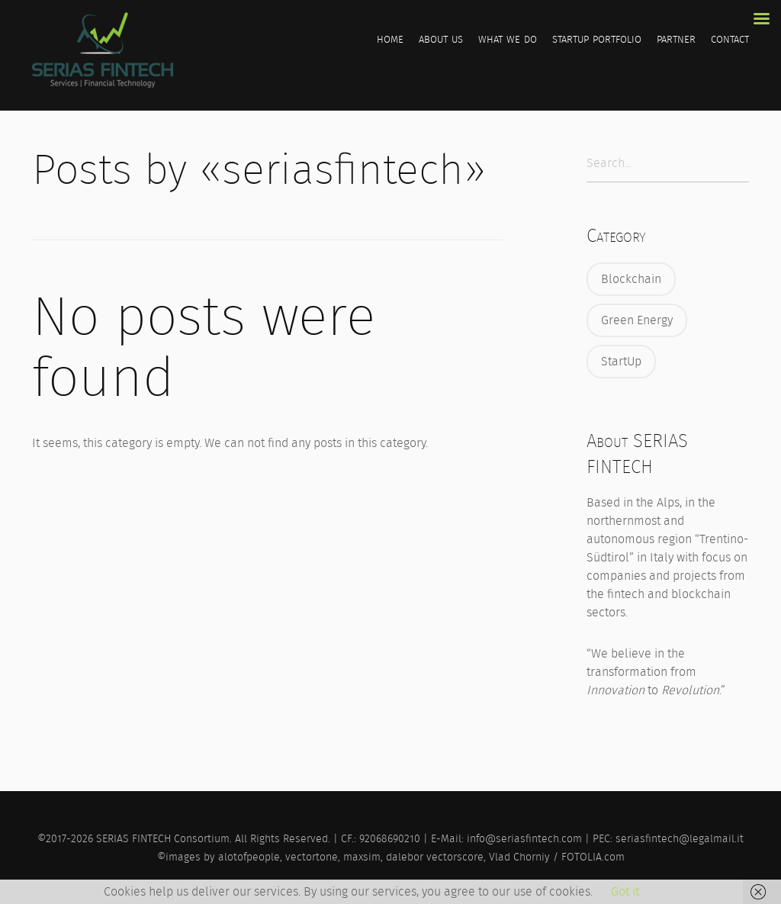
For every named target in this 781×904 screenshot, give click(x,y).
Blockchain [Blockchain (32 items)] (631, 279)
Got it (625, 891)
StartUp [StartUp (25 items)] (621, 361)
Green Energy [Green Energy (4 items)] (637, 320)
